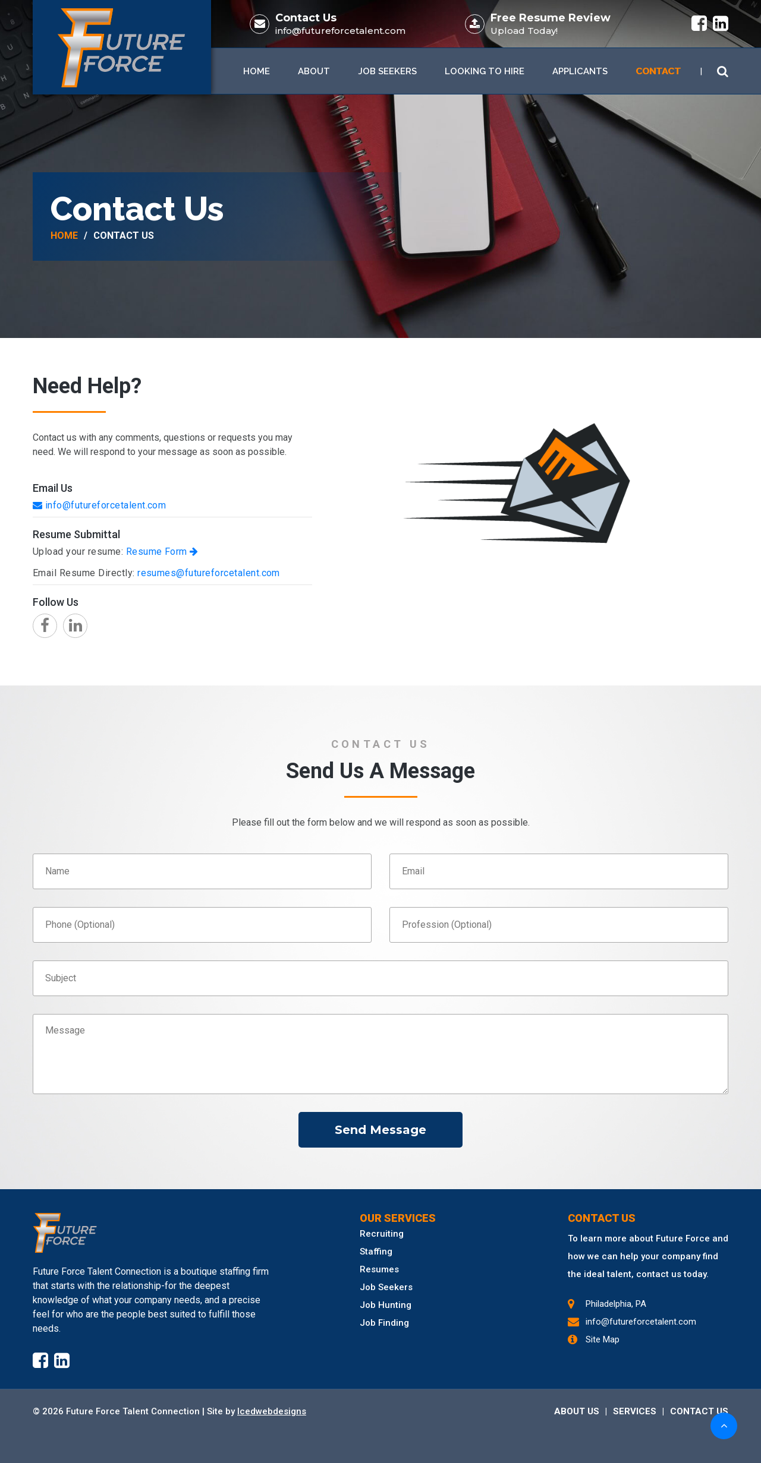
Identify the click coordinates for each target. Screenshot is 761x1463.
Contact (658, 71)
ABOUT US (576, 1411)
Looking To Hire (484, 71)
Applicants (580, 71)
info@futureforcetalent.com (340, 30)
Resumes (379, 1269)
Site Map (603, 1339)
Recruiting (382, 1233)
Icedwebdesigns (271, 1411)
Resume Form (162, 551)
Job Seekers (387, 71)
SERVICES (634, 1411)
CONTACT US (699, 1411)
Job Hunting (385, 1305)
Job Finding (384, 1322)
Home (256, 71)
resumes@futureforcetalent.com (208, 573)
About (314, 71)
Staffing (376, 1251)
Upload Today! (524, 30)
